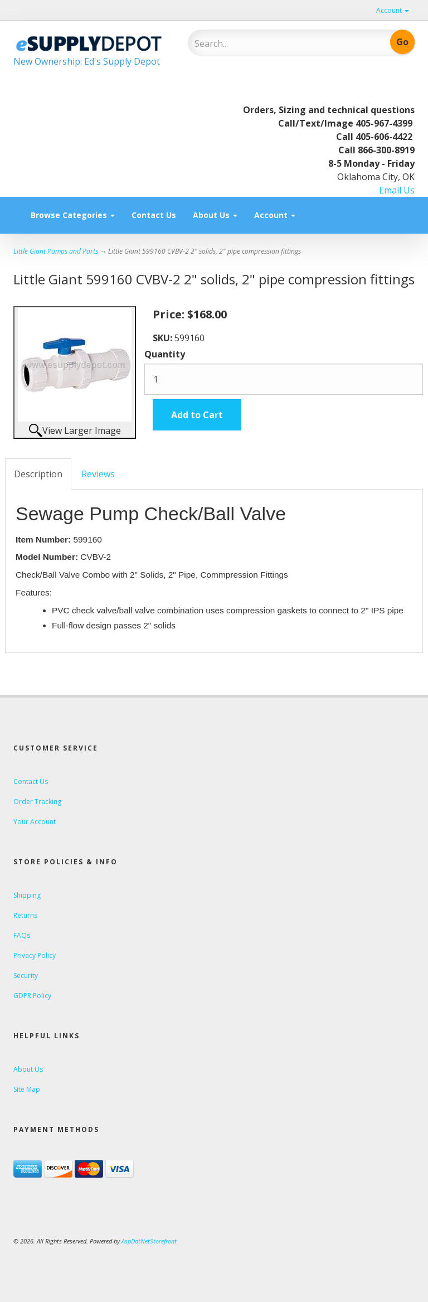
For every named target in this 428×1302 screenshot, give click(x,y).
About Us (215, 215)
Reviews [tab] (98, 474)
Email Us (397, 190)
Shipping (27, 895)
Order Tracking (37, 801)
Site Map (26, 1089)
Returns (25, 915)
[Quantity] (283, 379)
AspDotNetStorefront (149, 1241)
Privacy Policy (34, 955)
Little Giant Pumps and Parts (55, 251)
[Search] (267, 43)
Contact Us (154, 215)
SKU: (163, 338)
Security (25, 975)
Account (392, 10)
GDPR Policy (32, 995)
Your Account (34, 821)
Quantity (164, 354)
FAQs (21, 935)
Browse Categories (73, 215)
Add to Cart (197, 415)
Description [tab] (38, 474)
